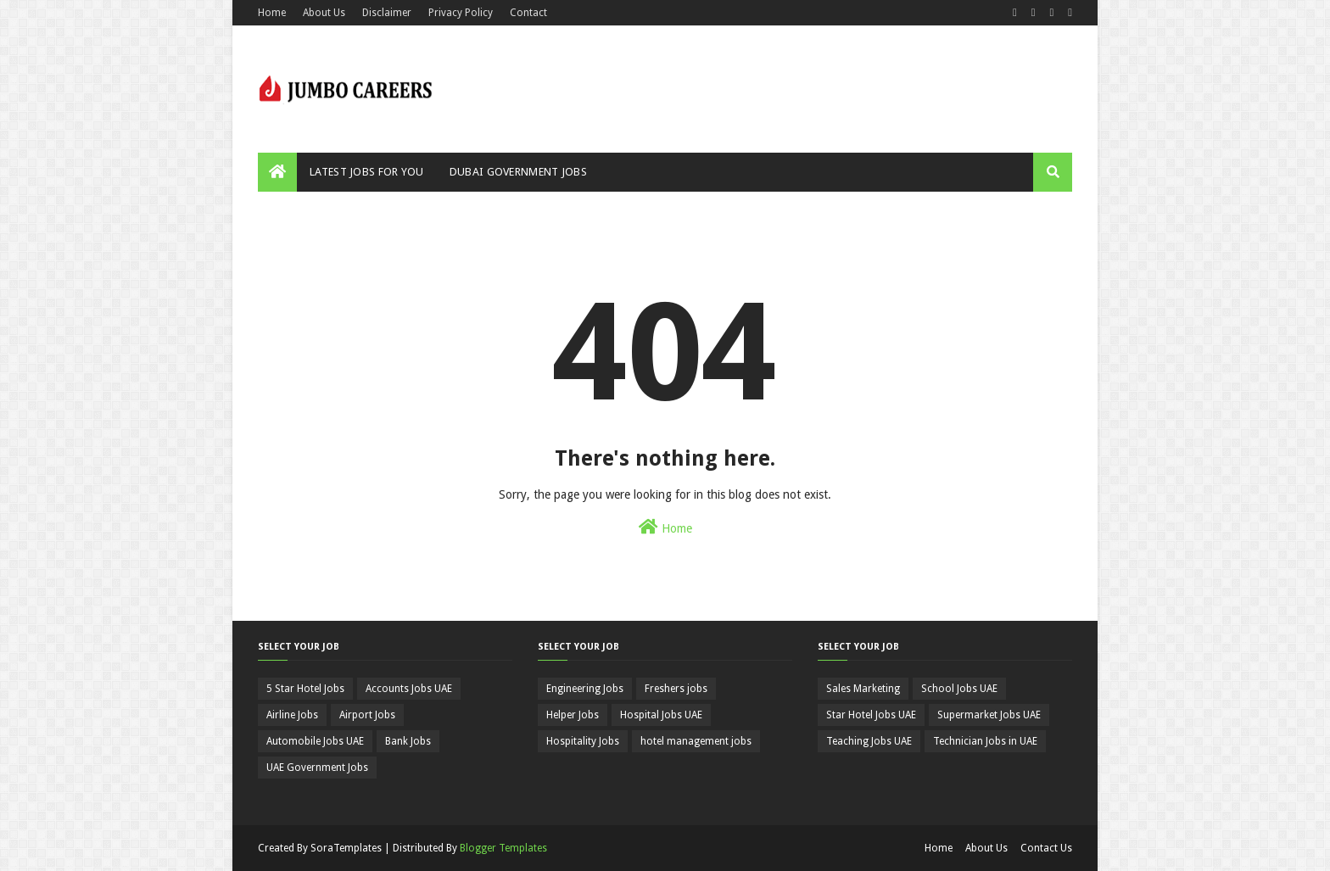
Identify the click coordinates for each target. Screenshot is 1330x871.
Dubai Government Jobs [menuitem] (518, 171)
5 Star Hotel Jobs (305, 689)
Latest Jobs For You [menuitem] (367, 171)
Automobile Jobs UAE (315, 741)
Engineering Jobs (584, 689)
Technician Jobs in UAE (985, 741)
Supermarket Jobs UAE (989, 715)
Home (272, 13)
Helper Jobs (572, 715)
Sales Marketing (863, 689)
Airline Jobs (292, 715)
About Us (324, 13)
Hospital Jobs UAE (661, 715)
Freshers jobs (676, 689)
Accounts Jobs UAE (409, 689)
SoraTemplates (346, 848)
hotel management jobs (696, 741)
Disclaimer (386, 13)
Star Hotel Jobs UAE (871, 715)
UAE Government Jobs (317, 767)
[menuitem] (277, 172)
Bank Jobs (408, 741)
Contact (528, 13)
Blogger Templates (503, 848)
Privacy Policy (460, 13)
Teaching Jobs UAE (869, 741)
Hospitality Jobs (582, 741)
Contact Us (1046, 848)
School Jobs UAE (959, 689)
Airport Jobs (367, 715)
